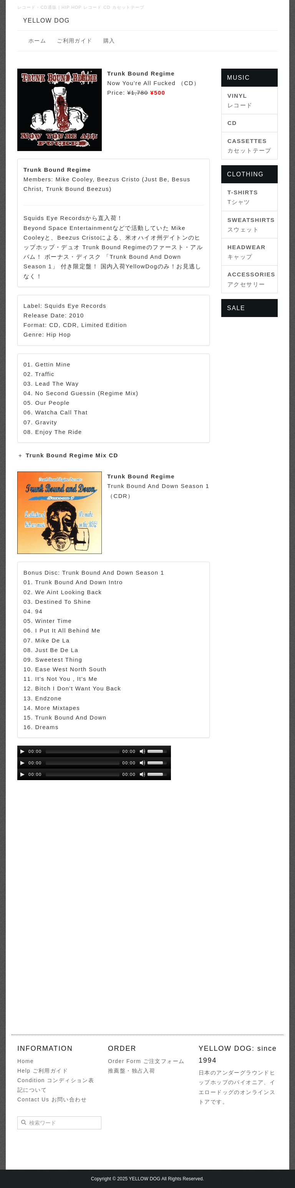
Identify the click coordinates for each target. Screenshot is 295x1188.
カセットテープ (249, 146)
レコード (240, 100)
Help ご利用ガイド (42, 1071)
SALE (236, 308)
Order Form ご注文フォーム (146, 1061)
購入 (109, 41)
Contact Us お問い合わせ (52, 1099)
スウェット (249, 225)
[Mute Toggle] (142, 751)
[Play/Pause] (22, 751)
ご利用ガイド (74, 41)
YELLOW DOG (46, 20)
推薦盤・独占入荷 (131, 1071)
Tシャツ (242, 197)
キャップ (246, 252)
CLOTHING (245, 174)
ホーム (37, 41)
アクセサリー (249, 279)
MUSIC (238, 77)
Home (25, 1061)
